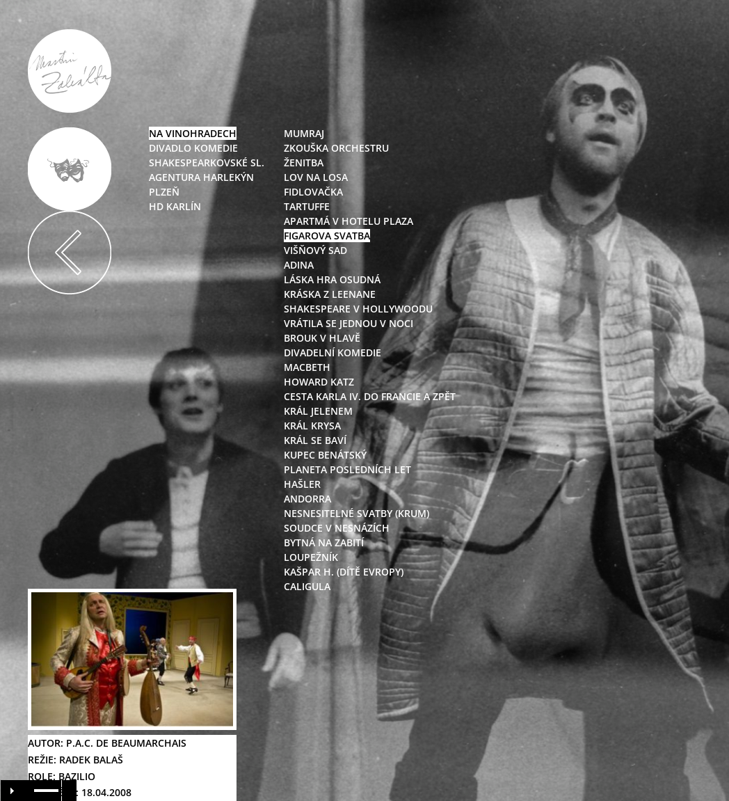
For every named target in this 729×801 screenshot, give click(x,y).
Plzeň (164, 191)
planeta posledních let (347, 469)
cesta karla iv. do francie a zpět (370, 396)
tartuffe (307, 206)
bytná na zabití (324, 542)
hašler (302, 484)
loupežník (311, 557)
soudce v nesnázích (337, 527)
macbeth (307, 367)
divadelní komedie (332, 352)
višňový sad (315, 250)
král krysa (312, 425)
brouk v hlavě (322, 337)
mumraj (304, 133)
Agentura (174, 177)
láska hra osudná (332, 279)
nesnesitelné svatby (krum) (356, 513)
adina (299, 264)
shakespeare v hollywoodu (358, 308)
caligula (307, 586)
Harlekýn (227, 177)
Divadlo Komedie (193, 147)
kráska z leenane (330, 294)
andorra (307, 498)
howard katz (319, 381)
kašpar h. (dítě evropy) (343, 571)
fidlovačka (313, 191)
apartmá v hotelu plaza (348, 221)
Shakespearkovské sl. (206, 162)
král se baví (315, 440)
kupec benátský (325, 454)
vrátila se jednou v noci (348, 323)
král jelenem (318, 411)
